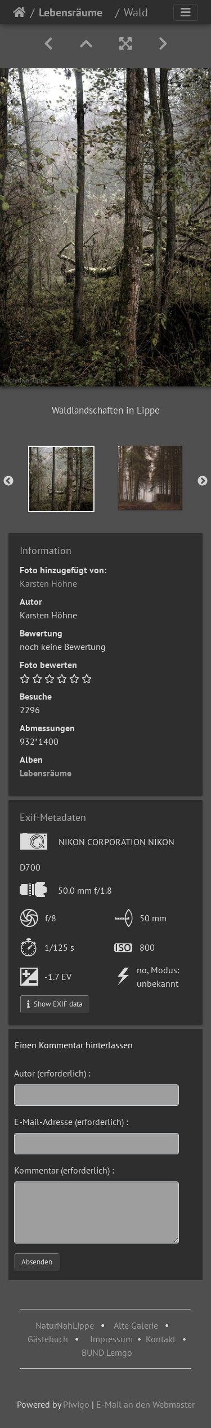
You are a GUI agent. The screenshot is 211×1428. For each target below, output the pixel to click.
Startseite (19, 12)
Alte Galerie (136, 1325)
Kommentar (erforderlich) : (64, 1170)
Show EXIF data (54, 1004)
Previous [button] (8, 481)
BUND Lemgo (107, 1352)
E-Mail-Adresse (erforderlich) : (71, 1121)
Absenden (36, 1262)
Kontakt (161, 1338)
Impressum (111, 1338)
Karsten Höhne (48, 583)
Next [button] (202, 481)
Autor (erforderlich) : (52, 1073)
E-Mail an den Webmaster (145, 1404)
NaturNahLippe (64, 1325)
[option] (61, 479)
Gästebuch (49, 1338)
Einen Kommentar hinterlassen (74, 1045)
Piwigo (76, 1404)
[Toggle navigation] (185, 12)
